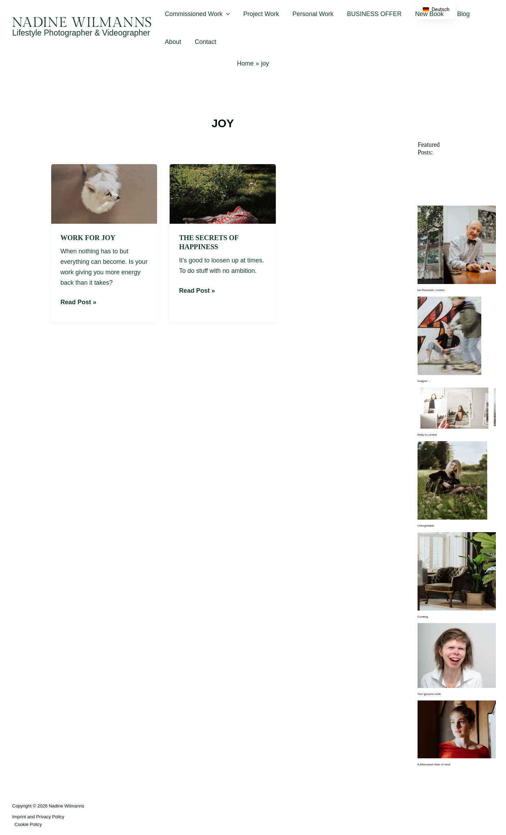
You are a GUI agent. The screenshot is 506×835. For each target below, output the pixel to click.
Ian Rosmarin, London (431, 290)
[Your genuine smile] (457, 655)
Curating (423, 616)
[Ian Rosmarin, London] (457, 244)
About (172, 41)
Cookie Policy (28, 824)
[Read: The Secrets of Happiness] (223, 193)
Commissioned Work (196, 14)
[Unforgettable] (452, 480)
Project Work (260, 13)
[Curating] (457, 571)
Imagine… (424, 381)
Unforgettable (426, 525)
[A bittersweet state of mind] (457, 729)
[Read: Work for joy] (104, 193)
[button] (225, 14)
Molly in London (427, 434)
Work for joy (88, 238)
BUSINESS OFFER (371, 13)
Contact (204, 41)
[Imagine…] (449, 335)
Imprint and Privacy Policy (38, 816)
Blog (458, 13)
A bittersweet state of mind (434, 764)
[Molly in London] (457, 407)
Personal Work (310, 13)
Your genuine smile (429, 694)
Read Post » (78, 301)
